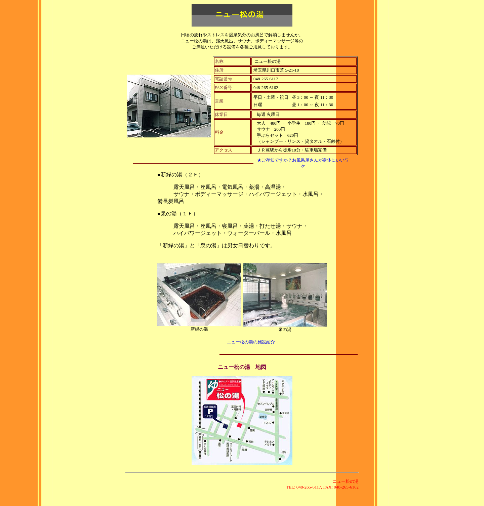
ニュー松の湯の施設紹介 (251, 341)
